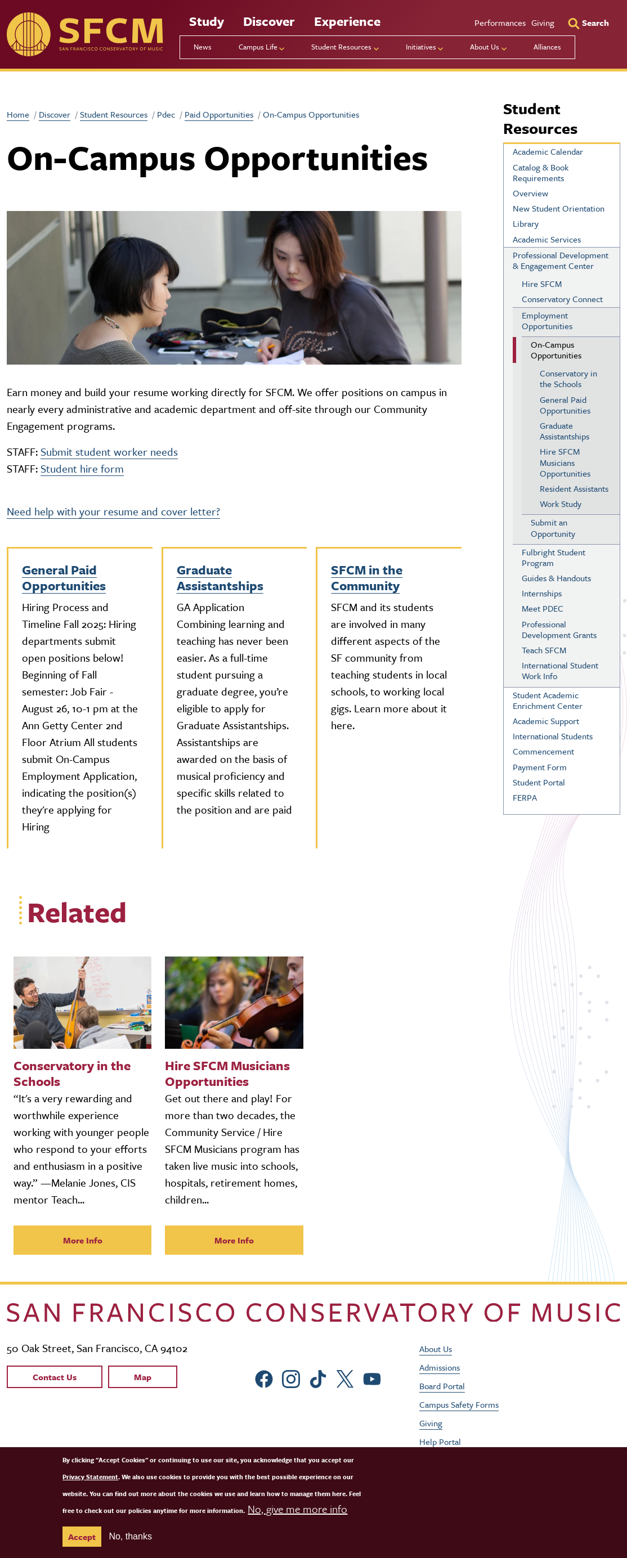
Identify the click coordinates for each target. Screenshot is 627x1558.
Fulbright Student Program (553, 557)
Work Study (560, 503)
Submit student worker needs (109, 451)
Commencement (543, 751)
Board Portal (442, 1386)
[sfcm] (85, 34)
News (203, 46)
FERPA (525, 797)
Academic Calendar (548, 151)
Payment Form (540, 767)
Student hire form (82, 468)
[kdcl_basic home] (313, 1312)
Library (526, 223)
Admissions (439, 1367)
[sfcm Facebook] (264, 1377)
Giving (542, 22)
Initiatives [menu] (421, 46)
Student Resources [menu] (341, 46)
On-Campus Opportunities (556, 349)
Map (142, 1377)
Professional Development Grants (559, 629)
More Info (82, 1240)
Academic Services (547, 239)
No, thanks (130, 1536)
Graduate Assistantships (220, 577)
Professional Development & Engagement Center (560, 260)
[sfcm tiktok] (318, 1377)
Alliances (547, 46)
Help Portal (440, 1441)
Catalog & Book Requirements (540, 172)
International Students (553, 736)
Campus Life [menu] (258, 46)
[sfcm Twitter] (345, 1377)
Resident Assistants (574, 488)
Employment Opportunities (547, 320)
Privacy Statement (90, 1476)
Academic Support (546, 721)
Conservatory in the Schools (568, 378)
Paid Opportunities (219, 114)
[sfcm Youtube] (372, 1377)
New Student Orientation (558, 208)
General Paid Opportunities (64, 577)
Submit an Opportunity (553, 527)
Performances (500, 22)
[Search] (588, 22)
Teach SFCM (544, 650)
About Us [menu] (484, 46)
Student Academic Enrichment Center (548, 700)
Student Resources (113, 114)
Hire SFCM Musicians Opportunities (565, 462)
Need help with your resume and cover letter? (113, 511)
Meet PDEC (542, 608)
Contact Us (55, 1377)
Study (206, 21)
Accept (82, 1536)
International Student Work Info (560, 670)
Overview (530, 193)
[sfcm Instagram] (291, 1377)
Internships (542, 593)
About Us (435, 1349)
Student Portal (539, 782)
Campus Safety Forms (459, 1404)
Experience (347, 21)
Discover (269, 21)
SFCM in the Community (366, 577)
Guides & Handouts (556, 578)
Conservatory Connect (562, 299)
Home (18, 114)
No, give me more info (297, 1508)
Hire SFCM (542, 283)
